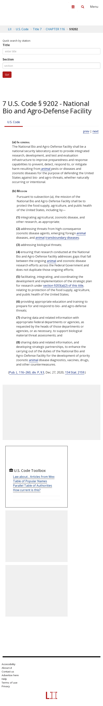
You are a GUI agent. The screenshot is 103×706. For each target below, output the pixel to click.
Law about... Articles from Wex (33, 477)
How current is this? (27, 490)
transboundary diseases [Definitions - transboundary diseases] (62, 238)
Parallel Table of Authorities (32, 486)
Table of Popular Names (30, 481)
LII (9, 29)
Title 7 (37, 29)
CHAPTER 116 (55, 29)
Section (8, 59)
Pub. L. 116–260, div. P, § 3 (26, 372)
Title (6, 45)
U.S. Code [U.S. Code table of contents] (22, 29)
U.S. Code (13, 122)
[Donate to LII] (73, 6)
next (95, 131)
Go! (7, 74)
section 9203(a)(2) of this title (63, 286)
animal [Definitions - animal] (45, 169)
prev (86, 131)
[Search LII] (82, 6)
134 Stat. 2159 (74, 372)
